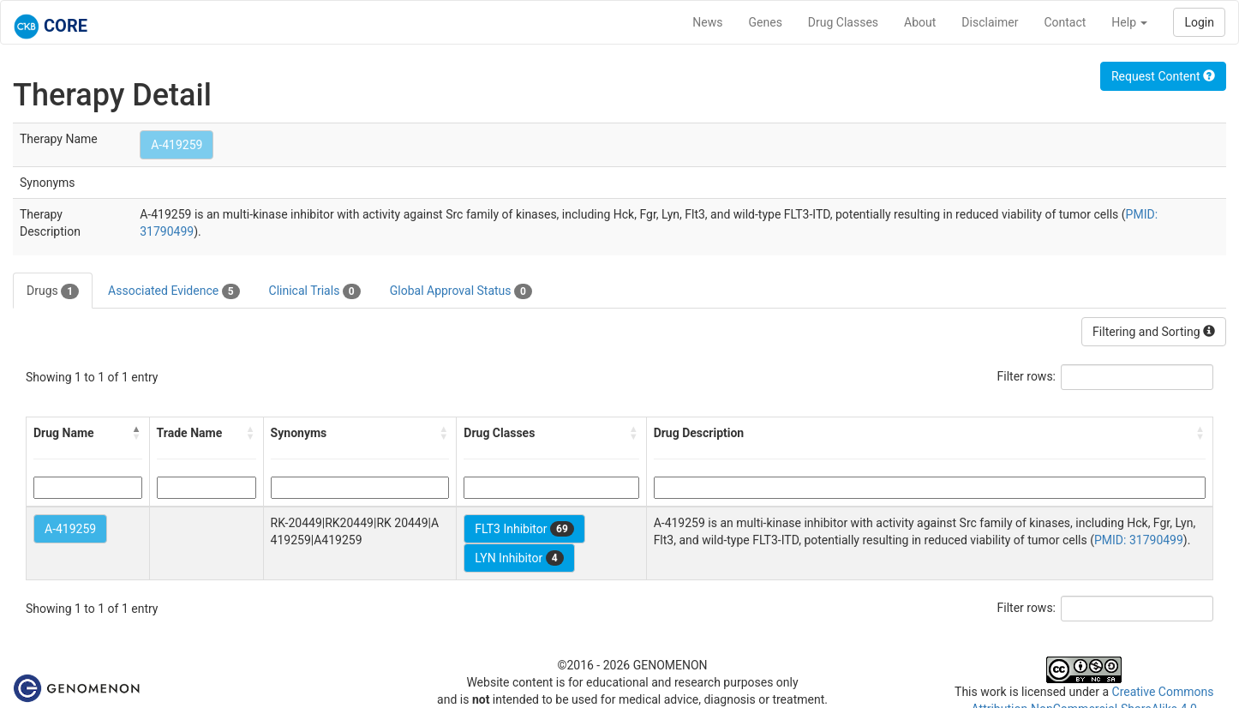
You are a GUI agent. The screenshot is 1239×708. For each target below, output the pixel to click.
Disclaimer (989, 22)
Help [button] (1129, 22)
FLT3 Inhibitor (524, 529)
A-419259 (176, 145)
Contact (1065, 22)
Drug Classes (843, 22)
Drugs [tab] (53, 291)
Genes (765, 22)
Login (1199, 22)
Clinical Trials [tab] (315, 291)
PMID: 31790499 (1138, 540)
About (920, 22)
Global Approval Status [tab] (461, 291)
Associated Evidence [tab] (173, 291)
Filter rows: (1026, 376)
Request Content (1163, 76)
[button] (137, 432)
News (707, 22)
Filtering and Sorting (1153, 332)
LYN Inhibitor (519, 558)
